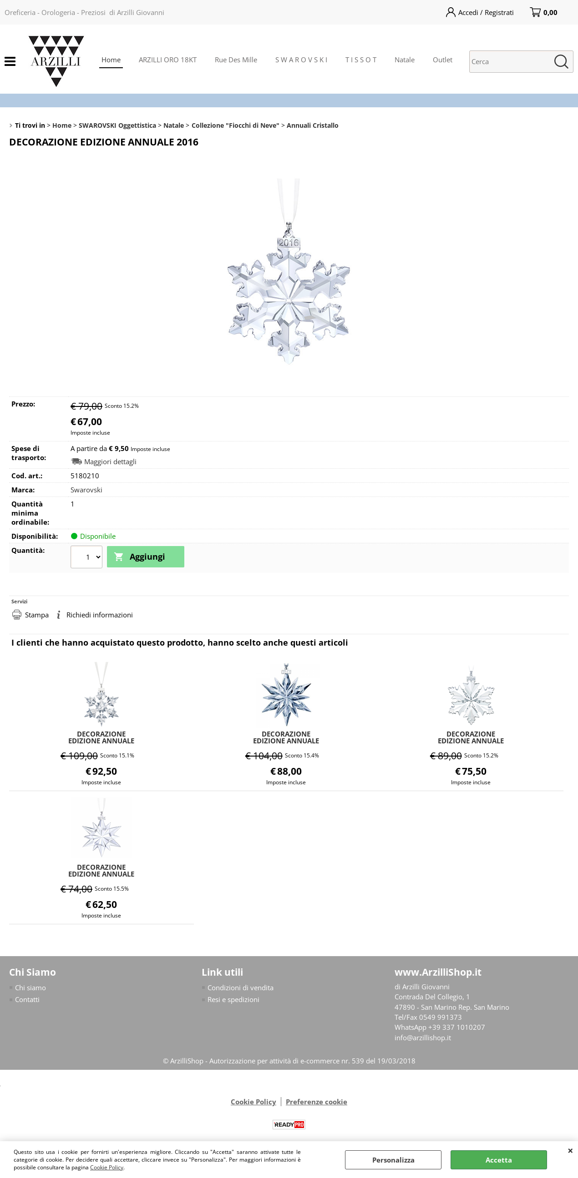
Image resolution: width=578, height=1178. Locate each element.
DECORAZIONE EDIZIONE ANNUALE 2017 (101, 869)
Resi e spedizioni (233, 998)
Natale (405, 59)
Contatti (27, 998)
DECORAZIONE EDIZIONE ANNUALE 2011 (286, 736)
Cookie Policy (106, 1167)
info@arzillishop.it (423, 1036)
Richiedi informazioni (99, 613)
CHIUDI (570, 1150)
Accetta (499, 1159)
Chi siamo (30, 986)
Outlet (442, 59)
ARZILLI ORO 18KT (168, 59)
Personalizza (393, 1159)
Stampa (37, 613)
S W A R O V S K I (301, 59)
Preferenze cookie (316, 1100)
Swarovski (86, 489)
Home (111, 59)
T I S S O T (360, 59)
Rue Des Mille (236, 59)
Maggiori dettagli (110, 461)
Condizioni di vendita (241, 986)
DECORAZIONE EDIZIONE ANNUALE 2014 (471, 736)
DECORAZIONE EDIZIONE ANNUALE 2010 (101, 736)
